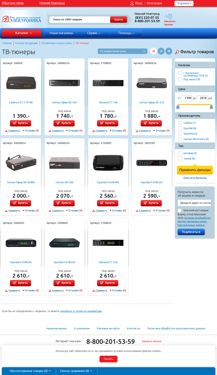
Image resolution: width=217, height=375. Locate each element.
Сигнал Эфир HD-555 (151, 102)
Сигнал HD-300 (64, 182)
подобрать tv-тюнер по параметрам (81, 311)
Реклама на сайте (108, 328)
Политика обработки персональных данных (176, 328)
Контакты (133, 328)
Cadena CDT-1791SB (21, 102)
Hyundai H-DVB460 (108, 182)
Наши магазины (61, 33)
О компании (82, 328)
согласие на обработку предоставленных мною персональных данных (194, 221)
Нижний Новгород (52, 3)
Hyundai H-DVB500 (21, 262)
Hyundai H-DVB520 (151, 182)
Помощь (126, 33)
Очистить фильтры (195, 177)
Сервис (94, 33)
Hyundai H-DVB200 (64, 262)
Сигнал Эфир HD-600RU (21, 182)
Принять (108, 359)
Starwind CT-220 (108, 262)
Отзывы (32, 130)
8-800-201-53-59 (110, 341)
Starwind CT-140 (108, 102)
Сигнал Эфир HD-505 (64, 102)
